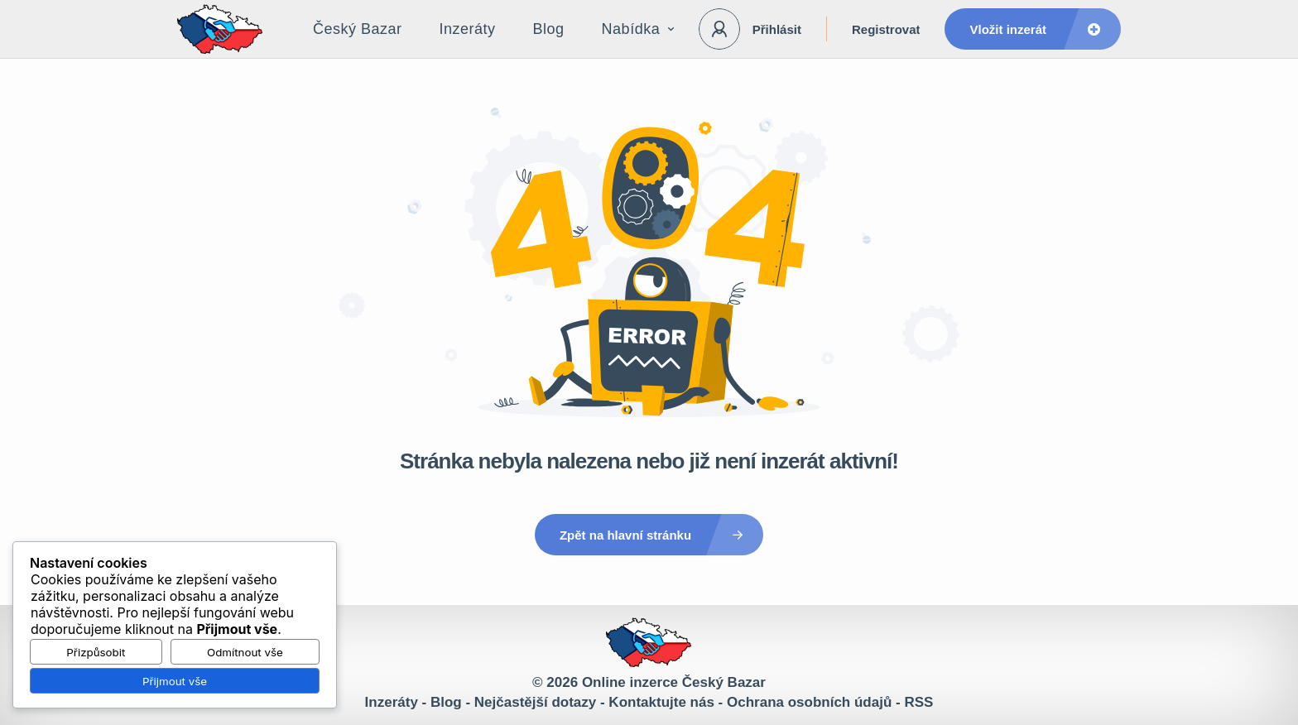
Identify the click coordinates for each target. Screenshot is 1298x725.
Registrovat (886, 29)
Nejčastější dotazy (535, 702)
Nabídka (638, 29)
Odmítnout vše (245, 652)
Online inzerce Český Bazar (674, 682)
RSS (918, 702)
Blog (549, 29)
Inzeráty (468, 29)
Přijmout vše (174, 681)
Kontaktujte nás (661, 702)
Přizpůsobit (95, 652)
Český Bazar (357, 29)
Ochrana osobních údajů (809, 702)
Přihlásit (776, 29)
